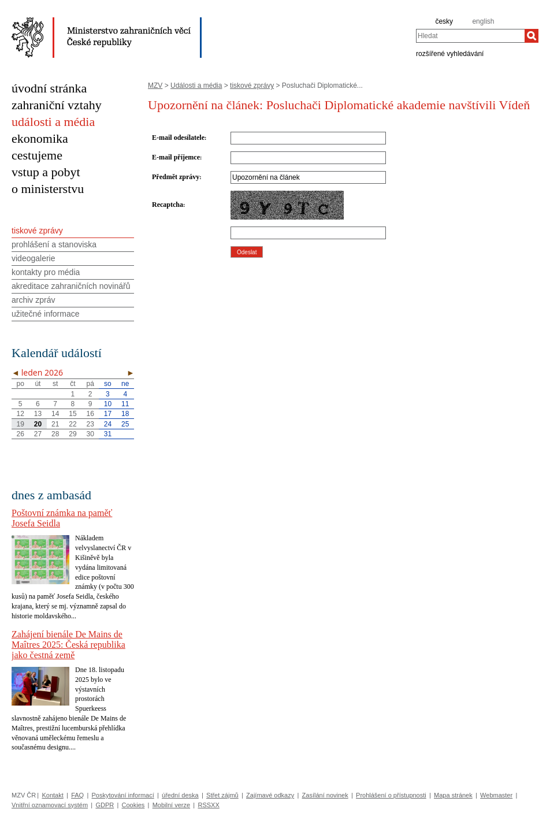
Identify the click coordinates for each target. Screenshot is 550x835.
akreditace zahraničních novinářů (71, 286)
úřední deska (180, 795)
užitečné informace (46, 313)
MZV (155, 85)
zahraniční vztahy (57, 105)
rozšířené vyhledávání (450, 53)
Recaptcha (167, 205)
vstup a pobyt (46, 172)
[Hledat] (531, 36)
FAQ (77, 795)
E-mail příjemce (176, 157)
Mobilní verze (171, 804)
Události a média (196, 85)
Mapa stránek (453, 795)
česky (444, 21)
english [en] (483, 21)
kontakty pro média (46, 272)
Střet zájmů (222, 795)
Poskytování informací (123, 795)
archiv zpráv (33, 300)
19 (20, 424)
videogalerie (33, 258)
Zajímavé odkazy (270, 795)
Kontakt (52, 795)
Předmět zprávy (175, 177)
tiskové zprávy (252, 85)
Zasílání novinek (325, 795)
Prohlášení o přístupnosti (391, 795)
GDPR (104, 804)
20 (38, 424)
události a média (53, 121)
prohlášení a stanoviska (54, 244)
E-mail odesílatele (178, 137)
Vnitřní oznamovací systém (50, 804)
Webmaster (496, 795)
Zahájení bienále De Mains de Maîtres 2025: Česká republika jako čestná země (68, 644)
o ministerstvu (48, 188)
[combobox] (470, 36)
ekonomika (40, 138)
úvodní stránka (49, 88)
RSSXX (208, 804)
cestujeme (37, 155)
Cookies (133, 804)
